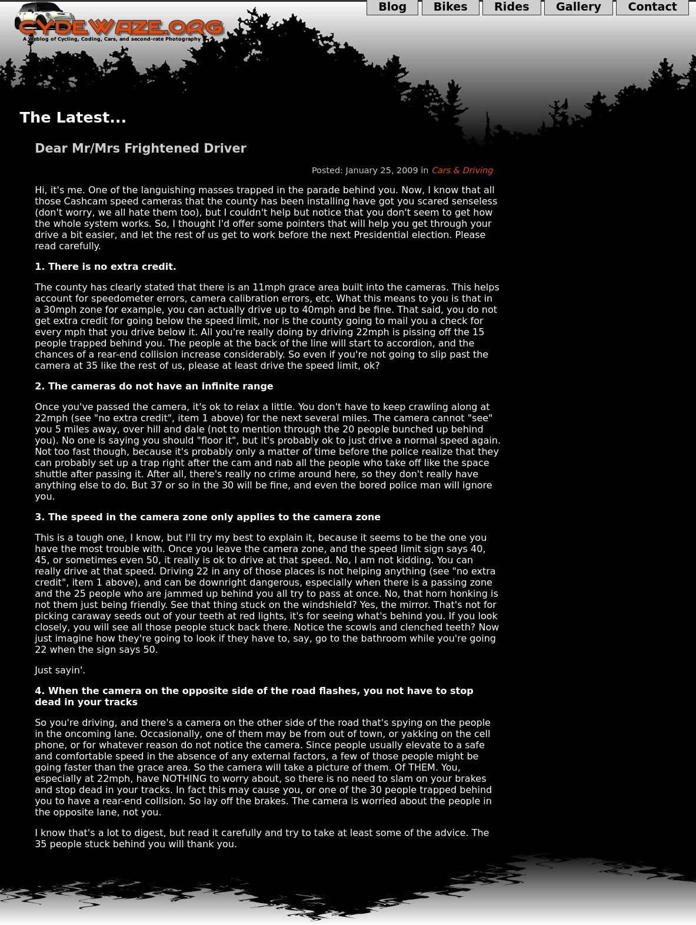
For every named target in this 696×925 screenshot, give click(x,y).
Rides (511, 7)
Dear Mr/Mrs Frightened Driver (141, 148)
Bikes (450, 7)
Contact (652, 7)
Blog (393, 7)
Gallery (578, 7)
